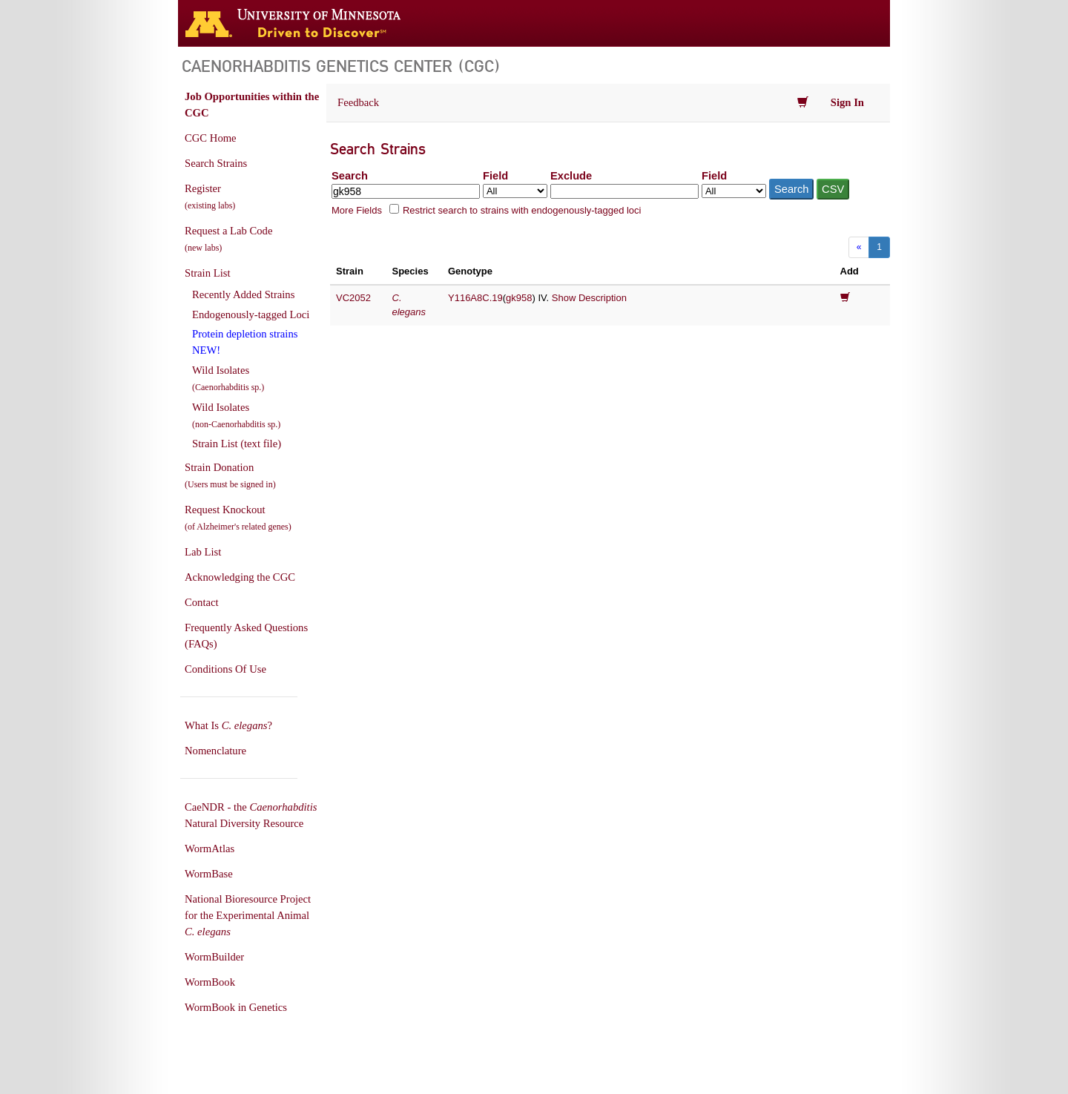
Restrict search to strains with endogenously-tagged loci (522, 210)
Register (210, 196)
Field (495, 176)
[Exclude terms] (624, 191)
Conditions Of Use (225, 669)
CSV (833, 189)
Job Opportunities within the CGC (252, 104)
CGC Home (211, 138)
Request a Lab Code (228, 239)
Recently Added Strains (243, 294)
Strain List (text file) (236, 443)
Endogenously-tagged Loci (250, 314)
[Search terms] (406, 191)
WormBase (209, 874)
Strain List (207, 273)
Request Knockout (238, 518)
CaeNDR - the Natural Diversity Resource (251, 815)
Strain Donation (230, 475)
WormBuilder (214, 957)
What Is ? (228, 725)
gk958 (519, 297)
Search (350, 176)
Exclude (571, 176)
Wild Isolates (228, 378)
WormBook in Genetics (236, 1007)
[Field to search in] (515, 191)
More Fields (357, 210)
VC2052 (353, 297)
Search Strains (216, 163)
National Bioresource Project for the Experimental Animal (248, 915)
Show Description (589, 297)
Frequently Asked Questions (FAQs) (246, 636)
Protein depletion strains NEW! (244, 342)
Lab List (203, 552)
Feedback (358, 102)
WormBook (210, 982)
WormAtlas (209, 848)
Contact (202, 602)
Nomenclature (215, 751)
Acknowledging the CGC (240, 577)
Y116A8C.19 (475, 297)
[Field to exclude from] (734, 191)
